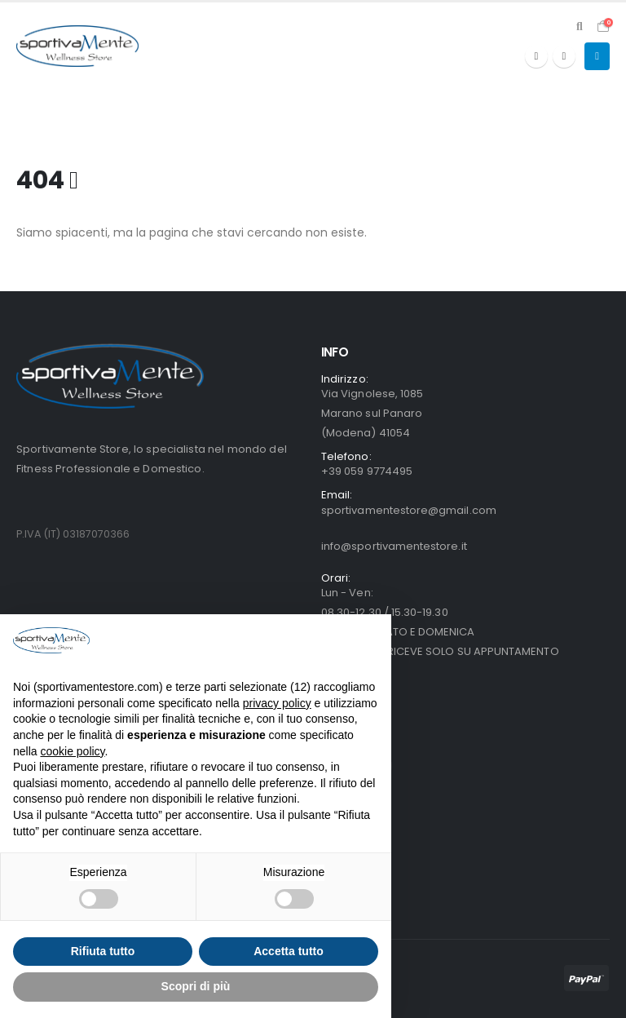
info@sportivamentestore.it (394, 546)
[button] (579, 26)
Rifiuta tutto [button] (103, 951)
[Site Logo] (77, 46)
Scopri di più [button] (196, 986)
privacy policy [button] (277, 703)
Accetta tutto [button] (288, 951)
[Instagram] (564, 56)
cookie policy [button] (72, 751)
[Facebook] (536, 56)
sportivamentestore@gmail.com (408, 510)
